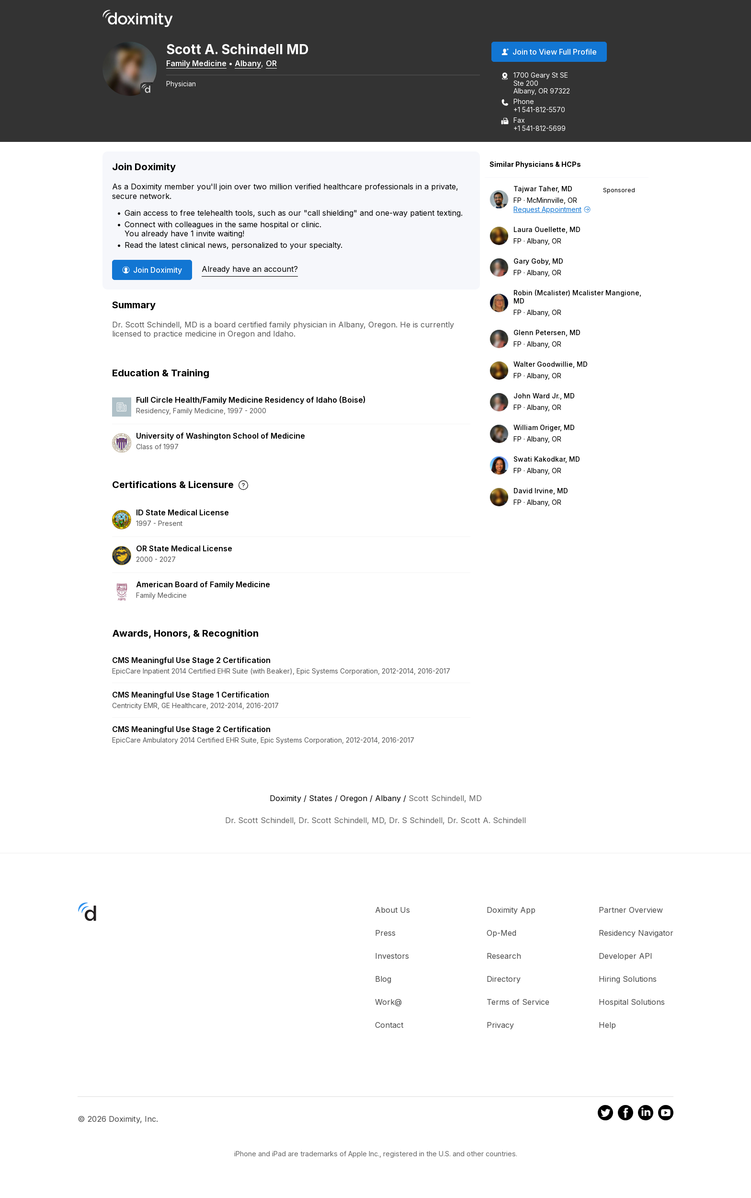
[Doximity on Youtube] (665, 1114)
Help (607, 1025)
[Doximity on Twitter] (605, 1114)
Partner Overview (631, 910)
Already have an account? (250, 269)
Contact (389, 1025)
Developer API (625, 956)
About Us (392, 910)
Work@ (388, 1002)
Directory (504, 979)
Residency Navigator (636, 933)
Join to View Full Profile (549, 52)
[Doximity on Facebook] (625, 1114)
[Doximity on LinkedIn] (645, 1114)
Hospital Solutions (632, 1002)
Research (504, 956)
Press (385, 933)
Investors (392, 956)
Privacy (500, 1025)
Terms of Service (518, 1002)
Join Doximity (152, 270)
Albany (251, 64)
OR (274, 64)
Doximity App (511, 910)
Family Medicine (200, 64)
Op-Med (501, 933)
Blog (383, 979)
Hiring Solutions (628, 979)
